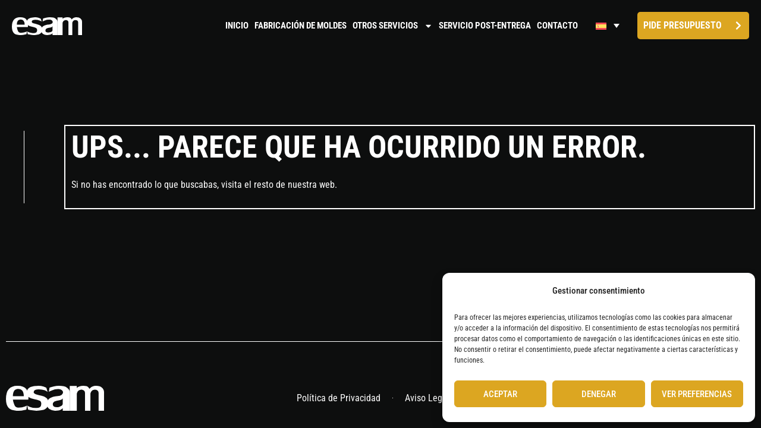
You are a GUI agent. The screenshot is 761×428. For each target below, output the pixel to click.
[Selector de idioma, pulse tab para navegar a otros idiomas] (607, 25)
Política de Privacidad (338, 399)
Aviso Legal (427, 399)
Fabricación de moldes (300, 25)
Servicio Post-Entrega (485, 25)
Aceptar (500, 394)
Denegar (598, 394)
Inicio (237, 25)
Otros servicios (393, 25)
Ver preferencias (697, 394)
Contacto (557, 25)
